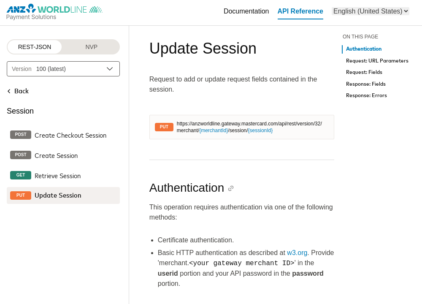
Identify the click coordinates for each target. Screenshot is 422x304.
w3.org (297, 252)
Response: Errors (366, 95)
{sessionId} (260, 130)
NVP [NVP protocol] (91, 46)
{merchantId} (213, 130)
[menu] (370, 11)
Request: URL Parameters (377, 61)
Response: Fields (366, 84)
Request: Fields (364, 72)
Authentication (363, 49)
